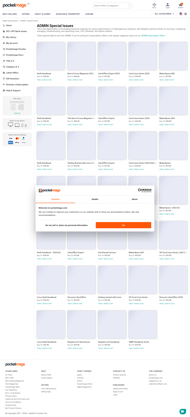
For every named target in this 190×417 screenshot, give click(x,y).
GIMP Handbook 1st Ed (139, 342)
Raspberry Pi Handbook (108, 342)
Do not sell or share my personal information (67, 225)
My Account (10, 43)
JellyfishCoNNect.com (158, 384)
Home (7, 25)
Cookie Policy (10, 405)
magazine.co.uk (155, 381)
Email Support (47, 378)
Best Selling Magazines (14, 381)
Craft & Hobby (43, 14)
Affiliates (116, 378)
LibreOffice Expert (106, 118)
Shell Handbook (44, 73)
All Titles (8, 375)
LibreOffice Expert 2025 (109, 73)
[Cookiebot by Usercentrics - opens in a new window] (139, 191)
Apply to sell (118, 392)
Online (79, 381)
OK (123, 225)
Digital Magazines (84, 387)
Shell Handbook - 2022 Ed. (49, 252)
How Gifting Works (48, 389)
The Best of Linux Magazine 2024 (82, 118)
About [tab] (134, 199)
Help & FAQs (46, 375)
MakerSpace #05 (167, 73)
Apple (79, 375)
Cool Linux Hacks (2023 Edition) (143, 163)
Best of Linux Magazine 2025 (81, 73)
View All (17, 113)
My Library (9, 37)
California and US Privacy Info (17, 399)
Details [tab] (95, 199)
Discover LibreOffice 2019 (171, 297)
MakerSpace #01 (136, 252)
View (39, 80)
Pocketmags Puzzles (14, 49)
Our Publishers (11, 390)
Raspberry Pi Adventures (79, 342)
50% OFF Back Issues (15, 31)
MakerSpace (165, 163)
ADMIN (23, 21)
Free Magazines (11, 384)
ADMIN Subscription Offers (153, 35)
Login (115, 395)
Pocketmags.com (156, 378)
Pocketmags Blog (12, 387)
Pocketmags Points (84, 384)
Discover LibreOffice (77, 297)
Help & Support (11, 90)
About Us (152, 375)
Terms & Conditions (13, 402)
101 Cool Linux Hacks (138, 297)
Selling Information (120, 389)
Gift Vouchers (11, 78)
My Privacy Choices (13, 408)
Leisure (89, 14)
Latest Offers (10, 72)
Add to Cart (47, 80)
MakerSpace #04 (167, 118)
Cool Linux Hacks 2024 (139, 118)
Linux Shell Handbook (46, 297)
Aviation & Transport (68, 14)
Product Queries (119, 375)
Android (80, 378)
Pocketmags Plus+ (13, 55)
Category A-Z (11, 67)
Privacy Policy (11, 396)
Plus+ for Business (12, 393)
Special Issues (32, 21)
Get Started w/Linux (107, 252)
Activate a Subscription (15, 84)
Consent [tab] (55, 199)
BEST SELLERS (10, 14)
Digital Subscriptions (10, 21)
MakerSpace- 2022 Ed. (169, 208)
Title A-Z (8, 61)
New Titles (9, 378)
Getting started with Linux (109, 297)
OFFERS (26, 14)
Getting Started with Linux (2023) (82, 163)
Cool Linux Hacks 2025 (139, 73)
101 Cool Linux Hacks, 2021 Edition (173, 252)
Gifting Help (46, 392)
